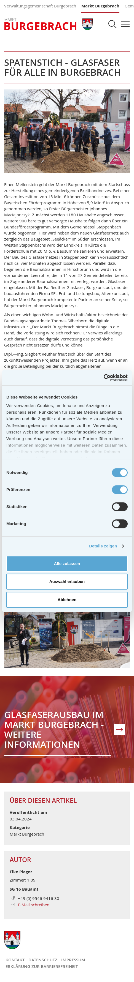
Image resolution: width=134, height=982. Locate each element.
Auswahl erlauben (67, 581)
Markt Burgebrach (100, 6)
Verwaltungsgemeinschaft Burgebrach (40, 6)
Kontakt (15, 960)
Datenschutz (42, 960)
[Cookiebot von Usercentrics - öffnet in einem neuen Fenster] (103, 377)
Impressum (73, 960)
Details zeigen (103, 546)
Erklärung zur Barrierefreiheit (42, 966)
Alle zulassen (67, 563)
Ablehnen (67, 599)
